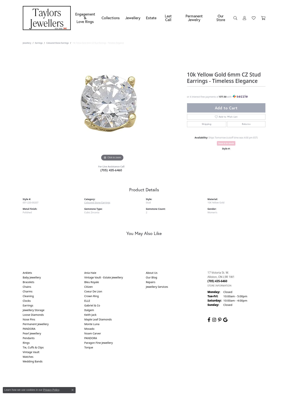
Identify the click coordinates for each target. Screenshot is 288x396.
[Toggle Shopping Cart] (263, 18)
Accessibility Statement (175, 376)
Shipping (206, 124)
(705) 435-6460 (111, 170)
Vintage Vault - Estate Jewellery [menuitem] (103, 277)
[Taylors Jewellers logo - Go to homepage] (48, 18)
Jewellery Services (157, 287)
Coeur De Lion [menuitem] (93, 291)
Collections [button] (111, 17)
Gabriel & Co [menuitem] (92, 305)
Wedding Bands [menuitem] (33, 361)
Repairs (150, 282)
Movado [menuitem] (89, 328)
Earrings (39, 43)
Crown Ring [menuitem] (91, 296)
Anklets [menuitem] (27, 273)
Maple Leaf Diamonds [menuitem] (98, 319)
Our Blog (151, 277)
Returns (246, 124)
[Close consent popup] (72, 390)
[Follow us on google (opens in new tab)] (225, 320)
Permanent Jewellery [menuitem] (36, 324)
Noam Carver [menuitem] (92, 333)
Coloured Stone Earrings (57, 43)
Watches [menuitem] (28, 356)
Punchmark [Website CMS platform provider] (150, 388)
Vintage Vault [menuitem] (31, 352)
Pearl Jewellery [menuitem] (32, 333)
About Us (152, 273)
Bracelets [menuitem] (28, 282)
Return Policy (106, 376)
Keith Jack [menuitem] (90, 315)
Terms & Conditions (148, 376)
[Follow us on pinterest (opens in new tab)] (219, 320)
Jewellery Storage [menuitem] (33, 310)
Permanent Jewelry (194, 17)
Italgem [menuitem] (89, 310)
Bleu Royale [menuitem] (91, 282)
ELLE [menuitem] (87, 301)
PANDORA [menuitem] (29, 328)
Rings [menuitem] (26, 342)
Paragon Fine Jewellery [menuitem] (98, 342)
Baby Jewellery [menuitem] (32, 277)
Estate (151, 17)
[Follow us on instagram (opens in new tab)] (214, 320)
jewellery (27, 43)
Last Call (168, 17)
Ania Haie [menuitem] (90, 273)
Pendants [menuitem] (29, 338)
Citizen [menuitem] (88, 287)
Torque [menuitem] (88, 347)
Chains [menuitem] (27, 287)
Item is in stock (226, 143)
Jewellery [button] (132, 17)
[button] (235, 18)
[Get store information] (220, 285)
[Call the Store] (217, 281)
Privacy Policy (125, 376)
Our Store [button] (220, 17)
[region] (112, 106)
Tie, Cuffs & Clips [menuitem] (33, 347)
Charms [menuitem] (27, 291)
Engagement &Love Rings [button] (85, 18)
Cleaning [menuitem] (28, 296)
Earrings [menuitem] (28, 305)
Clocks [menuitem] (27, 301)
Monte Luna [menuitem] (91, 324)
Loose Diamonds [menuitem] (33, 315)
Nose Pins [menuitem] (29, 319)
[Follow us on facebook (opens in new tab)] (209, 320)
